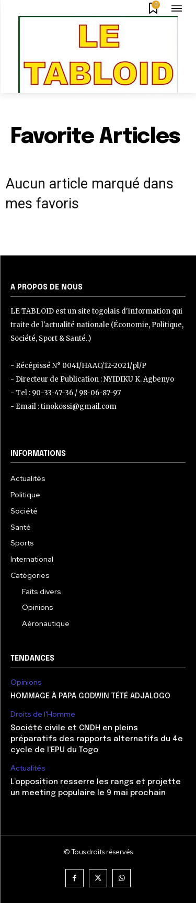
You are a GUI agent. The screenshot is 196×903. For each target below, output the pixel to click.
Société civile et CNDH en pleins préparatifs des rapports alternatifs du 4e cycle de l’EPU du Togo (96, 739)
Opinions (26, 682)
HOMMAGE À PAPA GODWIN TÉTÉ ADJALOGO (90, 696)
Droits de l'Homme (42, 714)
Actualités (27, 768)
